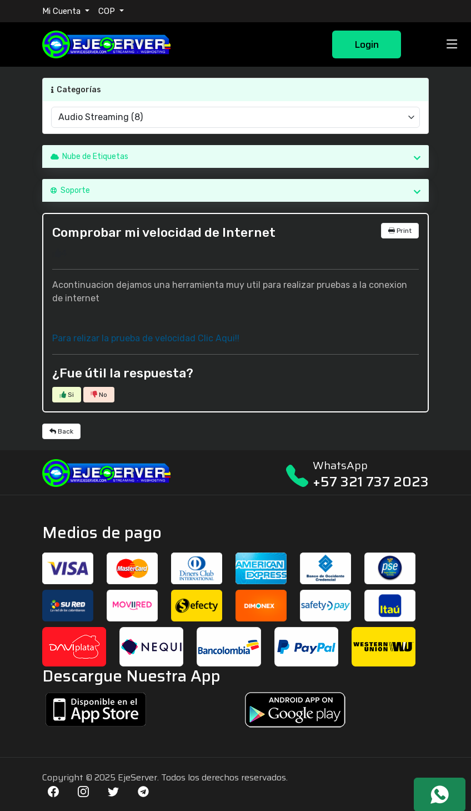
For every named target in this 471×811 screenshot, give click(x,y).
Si (66, 395)
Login (366, 44)
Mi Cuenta (62, 11)
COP (107, 11)
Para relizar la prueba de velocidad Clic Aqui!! (145, 338)
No (99, 395)
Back (61, 431)
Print (400, 231)
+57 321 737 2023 (371, 481)
